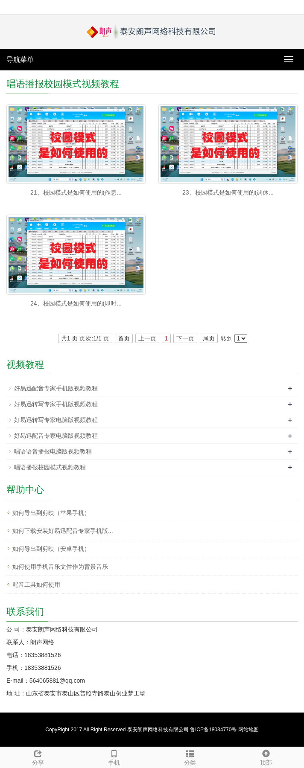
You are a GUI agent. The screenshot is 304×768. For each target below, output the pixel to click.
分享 (38, 756)
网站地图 (248, 730)
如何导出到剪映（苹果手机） (51, 512)
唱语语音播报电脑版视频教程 (53, 451)
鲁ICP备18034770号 (213, 730)
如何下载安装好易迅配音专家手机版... (62, 530)
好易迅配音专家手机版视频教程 (56, 388)
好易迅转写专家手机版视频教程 (56, 404)
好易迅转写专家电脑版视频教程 (56, 419)
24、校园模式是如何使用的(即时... (76, 303)
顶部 (266, 756)
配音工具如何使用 (36, 584)
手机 (114, 756)
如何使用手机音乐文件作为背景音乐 (60, 566)
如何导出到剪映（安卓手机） (51, 548)
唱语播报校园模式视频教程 (50, 467)
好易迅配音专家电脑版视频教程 (56, 435)
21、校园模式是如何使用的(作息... (76, 192)
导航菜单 (20, 59)
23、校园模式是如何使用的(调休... (228, 192)
